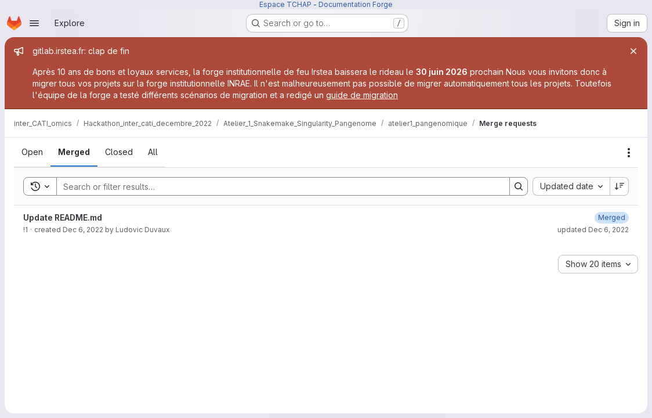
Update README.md (62, 217)
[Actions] (629, 152)
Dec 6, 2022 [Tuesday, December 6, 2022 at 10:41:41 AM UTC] (83, 229)
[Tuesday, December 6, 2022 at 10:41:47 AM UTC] (612, 217)
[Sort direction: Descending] (619, 186)
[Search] (277, 186)
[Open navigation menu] (34, 23)
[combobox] (571, 186)
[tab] (32, 152)
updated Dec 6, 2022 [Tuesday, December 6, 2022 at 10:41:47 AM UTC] (593, 229)
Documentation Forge (355, 4)
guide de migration (362, 95)
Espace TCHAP (285, 4)
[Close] (633, 51)
